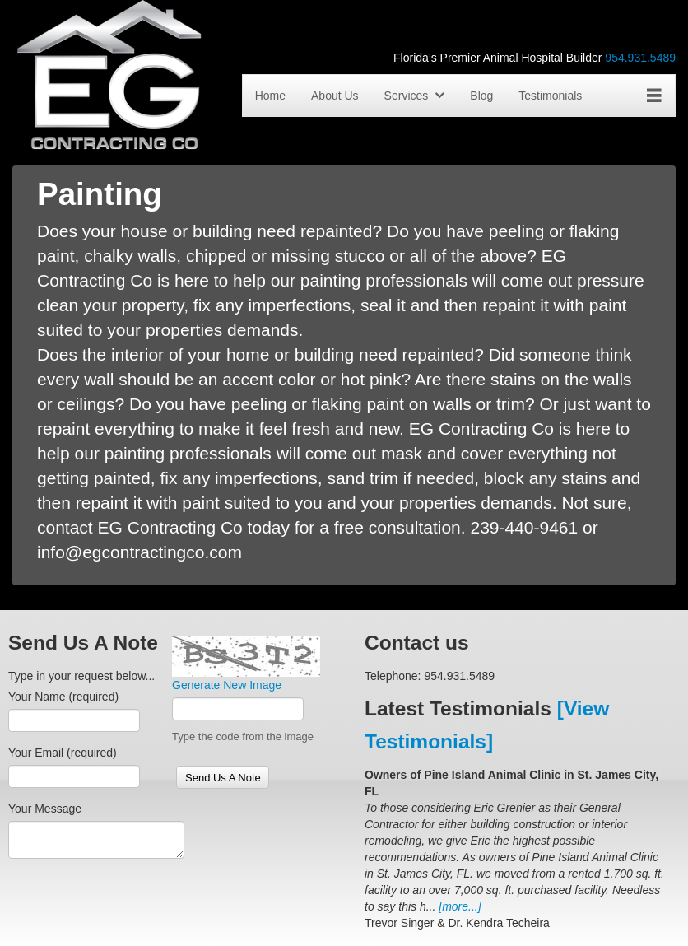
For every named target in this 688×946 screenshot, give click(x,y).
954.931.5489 (640, 57)
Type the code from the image (243, 736)
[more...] (460, 906)
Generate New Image (226, 685)
